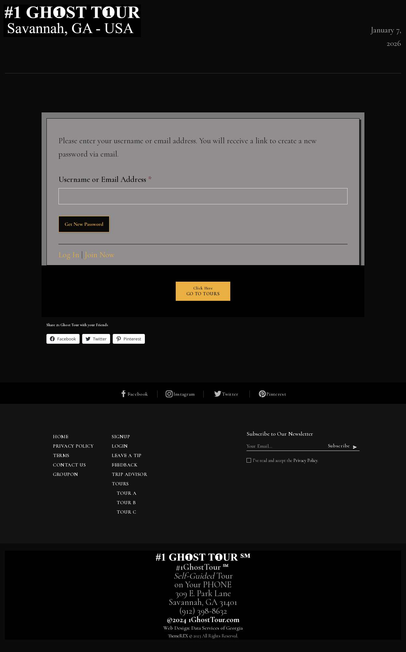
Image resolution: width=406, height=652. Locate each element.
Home (60, 437)
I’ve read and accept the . (285, 461)
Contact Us (69, 465)
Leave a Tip (127, 456)
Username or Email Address (105, 179)
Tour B (126, 503)
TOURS (120, 484)
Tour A (126, 494)
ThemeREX (178, 636)
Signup (121, 437)
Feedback (124, 465)
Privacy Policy (73, 447)
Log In (68, 255)
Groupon (65, 475)
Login (120, 447)
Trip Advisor (129, 475)
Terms (61, 456)
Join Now (100, 255)
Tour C (126, 513)
